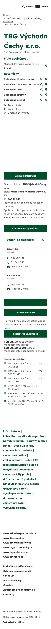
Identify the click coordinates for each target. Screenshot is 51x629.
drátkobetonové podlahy (18, 479)
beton (7, 445)
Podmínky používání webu (18, 566)
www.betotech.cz (13, 556)
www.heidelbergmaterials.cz (19, 533)
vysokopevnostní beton (17, 493)
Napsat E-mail (20, 266)
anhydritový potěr (14, 488)
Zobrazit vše (15, 105)
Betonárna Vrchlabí (15, 99)
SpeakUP (8, 575)
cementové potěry (14, 455)
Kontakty (8, 594)
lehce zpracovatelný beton (19, 464)
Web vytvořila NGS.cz (13, 622)
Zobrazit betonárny (18, 112)
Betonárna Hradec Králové (19, 79)
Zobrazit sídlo (15, 109)
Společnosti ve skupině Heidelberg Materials (22, 20)
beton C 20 (31, 460)
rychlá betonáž (12, 460)
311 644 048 (17, 262)
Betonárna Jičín (13, 89)
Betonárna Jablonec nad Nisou (21, 84)
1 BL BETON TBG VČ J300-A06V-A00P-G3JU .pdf (26, 395)
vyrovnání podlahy (14, 507)
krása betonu (11, 431)
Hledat (27, 6)
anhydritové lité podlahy (18, 469)
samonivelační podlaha (17, 450)
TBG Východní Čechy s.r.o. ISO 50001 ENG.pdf (25, 380)
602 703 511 (17, 258)
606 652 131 (17, 284)
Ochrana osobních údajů (17, 571)
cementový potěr (13, 503)
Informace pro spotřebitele (19, 589)
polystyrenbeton (13, 441)
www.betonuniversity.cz (17, 542)
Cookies (8, 585)
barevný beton (36, 441)
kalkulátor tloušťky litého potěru (23, 436)
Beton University (24, 445)
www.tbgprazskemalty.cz (17, 547)
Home (6, 15)
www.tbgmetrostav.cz (16, 552)
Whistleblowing (12, 580)
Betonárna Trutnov (15, 94)
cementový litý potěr (16, 474)
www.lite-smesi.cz (13, 538)
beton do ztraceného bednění (21, 483)
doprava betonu (13, 498)
